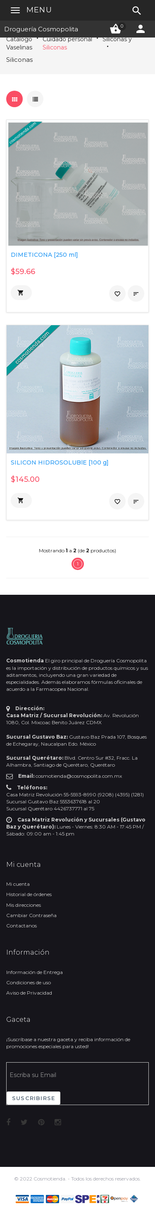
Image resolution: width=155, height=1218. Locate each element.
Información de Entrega (34, 972)
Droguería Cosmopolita (41, 29)
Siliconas (55, 47)
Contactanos (21, 925)
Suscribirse (33, 1098)
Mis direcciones (23, 905)
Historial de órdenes (29, 894)
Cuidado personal (67, 39)
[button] (21, 292)
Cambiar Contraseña (31, 915)
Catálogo (19, 39)
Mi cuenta (18, 884)
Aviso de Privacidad (29, 993)
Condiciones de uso (28, 982)
